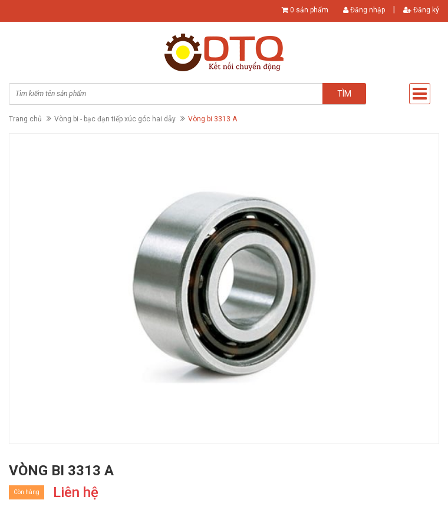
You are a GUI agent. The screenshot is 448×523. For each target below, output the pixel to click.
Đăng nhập (364, 10)
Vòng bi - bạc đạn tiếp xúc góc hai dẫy (115, 119)
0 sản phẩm (309, 10)
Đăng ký (421, 10)
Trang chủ (25, 119)
